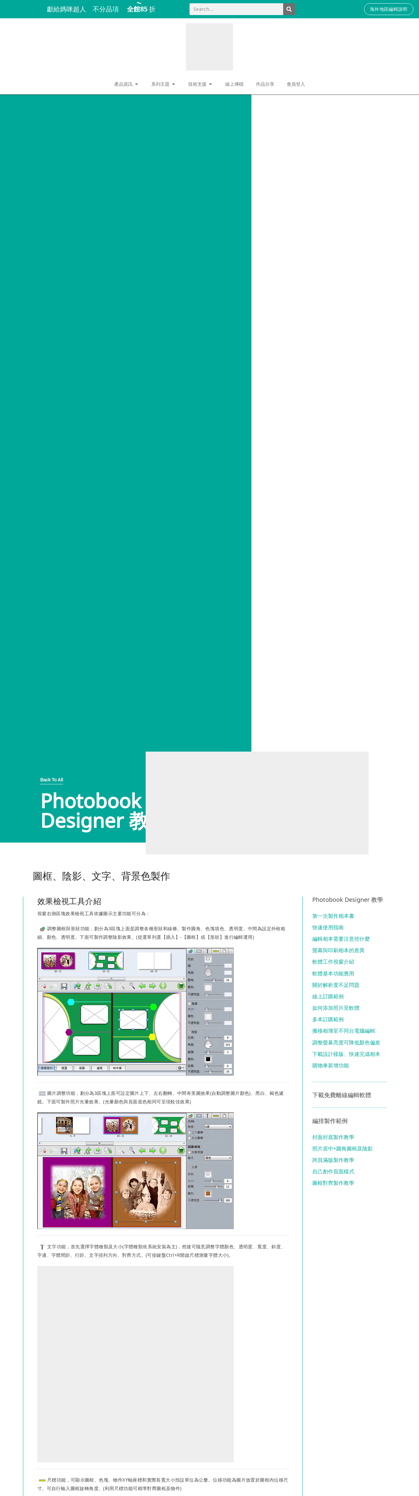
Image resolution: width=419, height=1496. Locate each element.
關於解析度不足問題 (335, 984)
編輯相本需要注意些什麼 (341, 938)
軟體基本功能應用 (333, 973)
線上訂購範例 (328, 996)
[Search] (289, 9)
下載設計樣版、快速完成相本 (346, 1054)
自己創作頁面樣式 (333, 1171)
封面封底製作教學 (333, 1137)
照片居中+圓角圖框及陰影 (342, 1148)
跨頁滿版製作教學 (333, 1160)
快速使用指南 (328, 927)
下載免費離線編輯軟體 (341, 1095)
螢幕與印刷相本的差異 (338, 950)
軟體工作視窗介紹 (333, 961)
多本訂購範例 (328, 1019)
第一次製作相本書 (333, 915)
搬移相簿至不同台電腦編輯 (343, 1030)
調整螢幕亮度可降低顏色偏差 (346, 1042)
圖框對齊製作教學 (333, 1182)
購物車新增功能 (330, 1065)
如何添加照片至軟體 (335, 1007)
